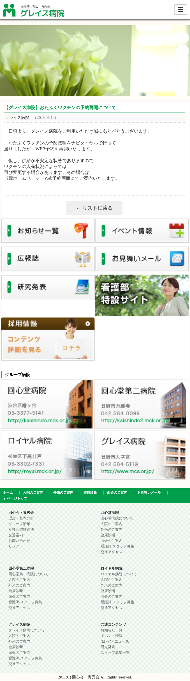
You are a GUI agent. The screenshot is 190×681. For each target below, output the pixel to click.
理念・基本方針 (21, 518)
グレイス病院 (19, 625)
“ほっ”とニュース (115, 641)
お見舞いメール (149, 492)
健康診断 (90, 492)
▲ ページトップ (15, 498)
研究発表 (108, 647)
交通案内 (15, 535)
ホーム (8, 492)
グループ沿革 (19, 524)
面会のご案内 (117, 492)
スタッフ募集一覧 (115, 653)
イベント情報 (111, 636)
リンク (13, 546)
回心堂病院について (117, 518)
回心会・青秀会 (21, 513)
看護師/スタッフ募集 (117, 546)
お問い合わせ (19, 541)
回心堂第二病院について (28, 574)
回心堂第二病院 (21, 568)
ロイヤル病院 (111, 568)
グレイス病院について (26, 630)
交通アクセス (111, 552)
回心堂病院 (110, 513)
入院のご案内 (33, 492)
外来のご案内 (63, 492)
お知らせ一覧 (111, 630)
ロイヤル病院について (119, 574)
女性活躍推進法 (21, 530)
